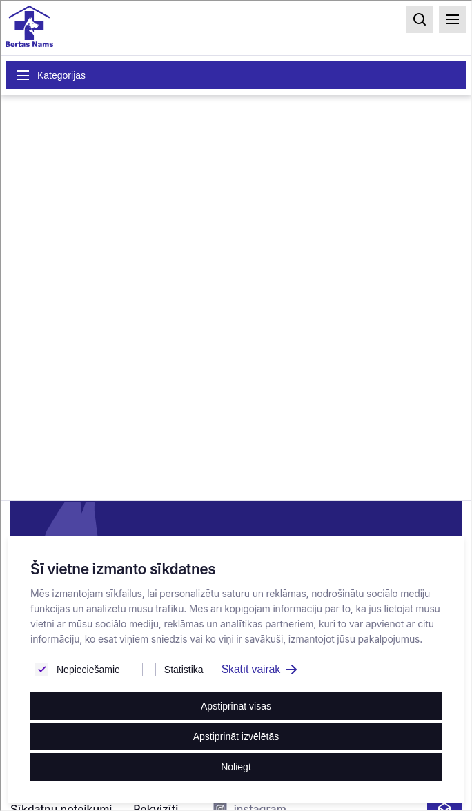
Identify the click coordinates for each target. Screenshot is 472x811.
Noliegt (236, 766)
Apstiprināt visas (236, 706)
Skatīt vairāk (259, 669)
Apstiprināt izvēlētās (236, 736)
